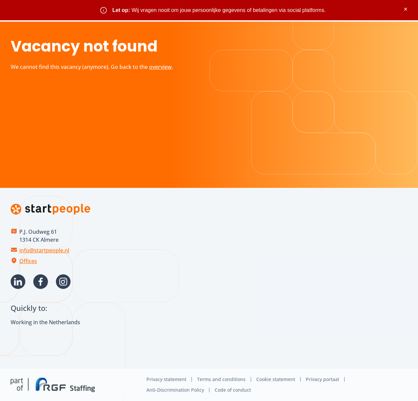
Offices (28, 261)
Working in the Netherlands (45, 322)
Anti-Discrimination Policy (175, 390)
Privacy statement (166, 379)
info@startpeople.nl (44, 250)
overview (160, 66)
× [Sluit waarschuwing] (405, 9)
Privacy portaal (322, 379)
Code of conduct (233, 390)
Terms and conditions (221, 379)
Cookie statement (275, 379)
